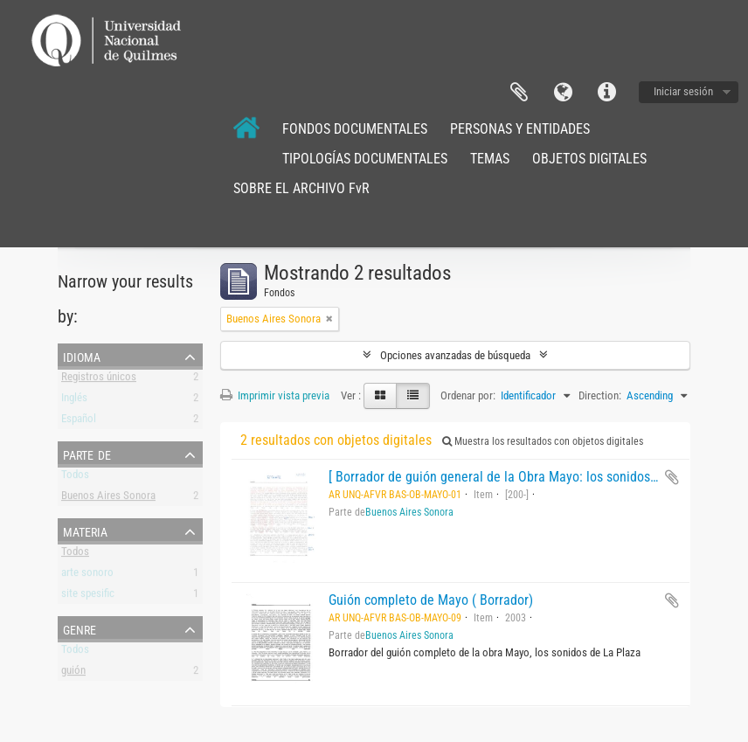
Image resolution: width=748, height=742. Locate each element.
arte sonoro (87, 575)
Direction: (599, 395)
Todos (75, 477)
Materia (85, 530)
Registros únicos (98, 379)
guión (73, 673)
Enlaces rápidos (606, 92)
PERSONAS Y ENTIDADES (520, 129)
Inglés (74, 400)
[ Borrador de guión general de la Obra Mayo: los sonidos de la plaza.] (526, 476)
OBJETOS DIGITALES (589, 158)
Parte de (87, 453)
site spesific (87, 596)
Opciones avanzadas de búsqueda (455, 355)
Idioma (563, 92)
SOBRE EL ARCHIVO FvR (301, 188)
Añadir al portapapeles (672, 477)
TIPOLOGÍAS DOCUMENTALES (364, 158)
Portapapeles (519, 92)
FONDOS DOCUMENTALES (354, 129)
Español (78, 421)
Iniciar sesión (683, 91)
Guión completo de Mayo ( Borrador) (431, 600)
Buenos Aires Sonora (108, 498)
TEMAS (489, 158)
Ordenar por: (467, 395)
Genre (79, 628)
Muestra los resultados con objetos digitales (542, 441)
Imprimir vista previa (274, 395)
